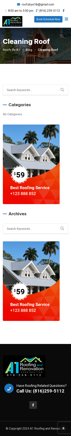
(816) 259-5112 (49, 10)
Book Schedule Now (48, 19)
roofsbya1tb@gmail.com (38, 4)
